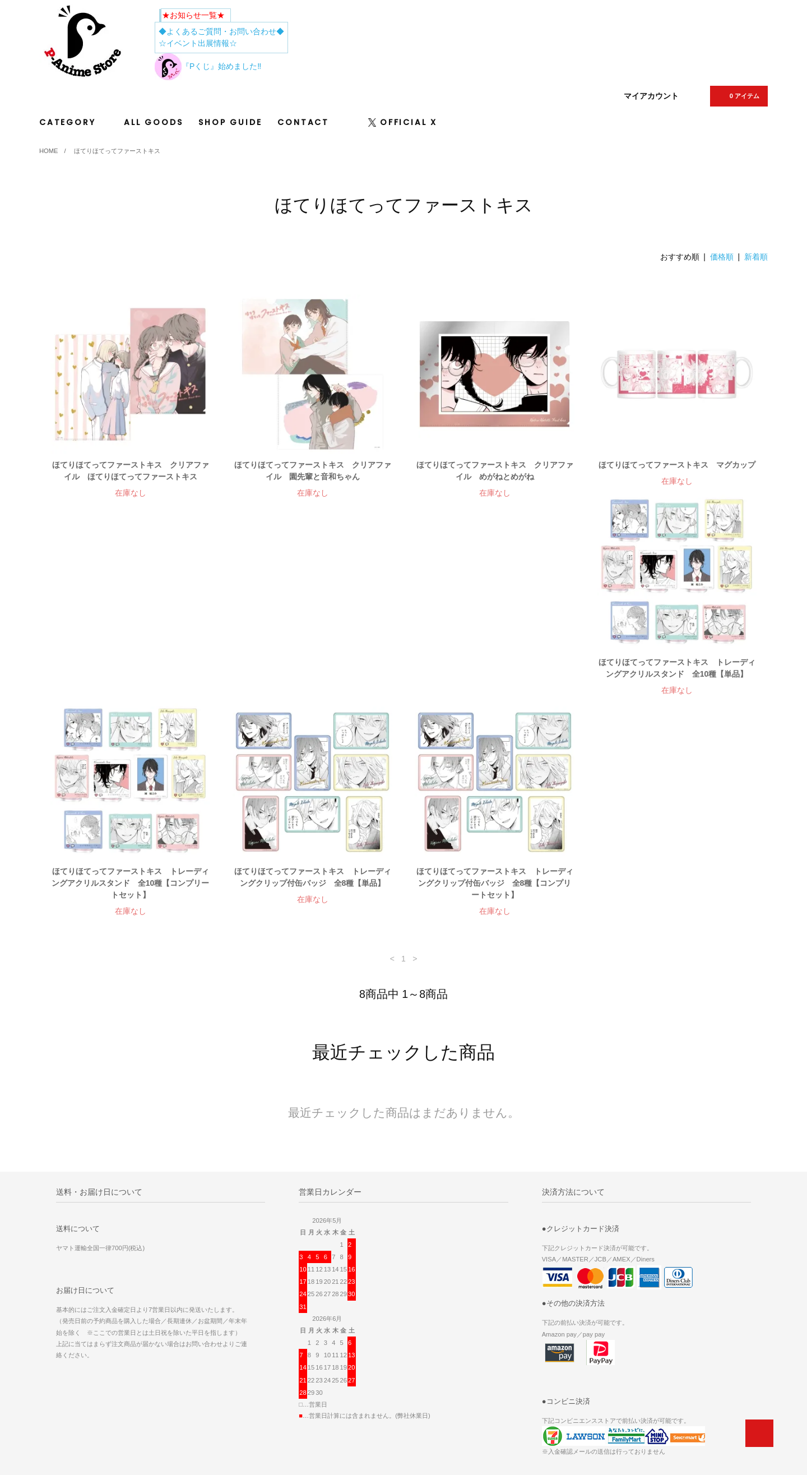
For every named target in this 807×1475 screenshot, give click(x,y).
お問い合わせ (551, 1396)
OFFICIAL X (402, 122)
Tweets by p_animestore (97, 1338)
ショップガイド (554, 1365)
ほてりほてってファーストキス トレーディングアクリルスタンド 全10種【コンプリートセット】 (313, 685)
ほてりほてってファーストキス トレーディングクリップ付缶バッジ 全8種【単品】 (494, 679)
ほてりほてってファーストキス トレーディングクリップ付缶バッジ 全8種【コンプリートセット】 (677, 685)
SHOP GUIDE (230, 122)
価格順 (722, 256)
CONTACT (303, 122)
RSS (538, 1349)
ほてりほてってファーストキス (117, 150)
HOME (48, 150)
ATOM (563, 1349)
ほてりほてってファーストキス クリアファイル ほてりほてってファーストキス (130, 470)
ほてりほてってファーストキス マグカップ (677, 464)
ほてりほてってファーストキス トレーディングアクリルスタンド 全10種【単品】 (130, 679)
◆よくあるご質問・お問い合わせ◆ (221, 31)
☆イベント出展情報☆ (198, 43)
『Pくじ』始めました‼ (208, 66)
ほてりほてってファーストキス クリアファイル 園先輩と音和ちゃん (312, 470)
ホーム (424, 1318)
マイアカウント (651, 95)
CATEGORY (73, 122)
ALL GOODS (153, 122)
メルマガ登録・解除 (561, 1333)
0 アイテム (737, 95)
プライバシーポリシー (565, 1380)
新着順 (756, 256)
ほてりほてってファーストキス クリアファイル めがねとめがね (494, 470)
